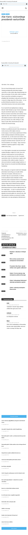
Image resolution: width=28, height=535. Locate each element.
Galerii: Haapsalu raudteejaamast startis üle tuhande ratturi (13, 473)
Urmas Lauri (14, 32)
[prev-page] (2, 295)
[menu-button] (3, 8)
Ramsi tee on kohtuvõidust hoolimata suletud (10, 488)
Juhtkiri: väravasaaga (5, 508)
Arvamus (8, 11)
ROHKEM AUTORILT (9, 247)
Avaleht (3, 11)
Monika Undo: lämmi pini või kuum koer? (9, 515)
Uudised (7, 14)
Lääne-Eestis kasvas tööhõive (7, 521)
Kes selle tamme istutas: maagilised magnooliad (10, 495)
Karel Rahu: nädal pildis (6, 466)
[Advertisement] (12, 378)
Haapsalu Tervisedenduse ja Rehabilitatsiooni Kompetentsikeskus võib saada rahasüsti (7, 236)
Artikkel (3, 255)
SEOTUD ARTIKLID (8, 245)
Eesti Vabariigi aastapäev (11, 215)
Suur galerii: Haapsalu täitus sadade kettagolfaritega (11, 429)
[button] (26, 8)
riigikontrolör (21, 215)
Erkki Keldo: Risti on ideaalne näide (8, 501)
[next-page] (5, 295)
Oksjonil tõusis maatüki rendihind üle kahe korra (10, 452)
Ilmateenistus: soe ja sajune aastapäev (21, 234)
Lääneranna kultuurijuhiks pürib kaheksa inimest (11, 459)
